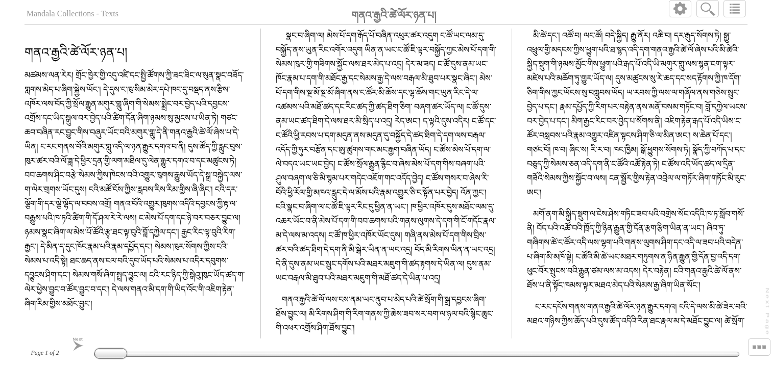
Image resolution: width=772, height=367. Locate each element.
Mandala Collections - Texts (72, 13)
